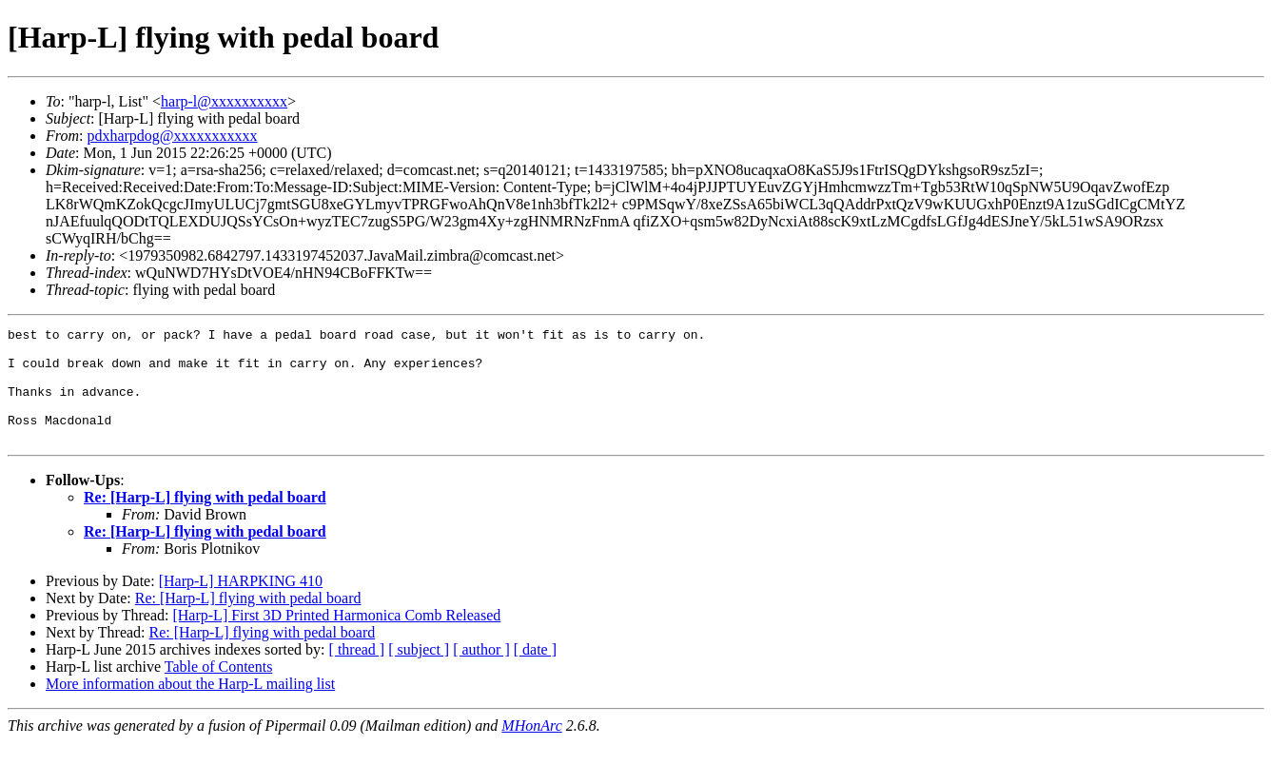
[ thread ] (357, 672)
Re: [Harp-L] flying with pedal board (205, 520)
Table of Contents (219, 689)
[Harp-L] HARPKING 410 (241, 604)
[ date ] (535, 672)
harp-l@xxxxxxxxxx (224, 101)
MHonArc (531, 748)
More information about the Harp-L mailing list (190, 706)
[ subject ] (418, 672)
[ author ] (481, 672)
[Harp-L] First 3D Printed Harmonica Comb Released (336, 638)
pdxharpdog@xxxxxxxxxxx (172, 136)
